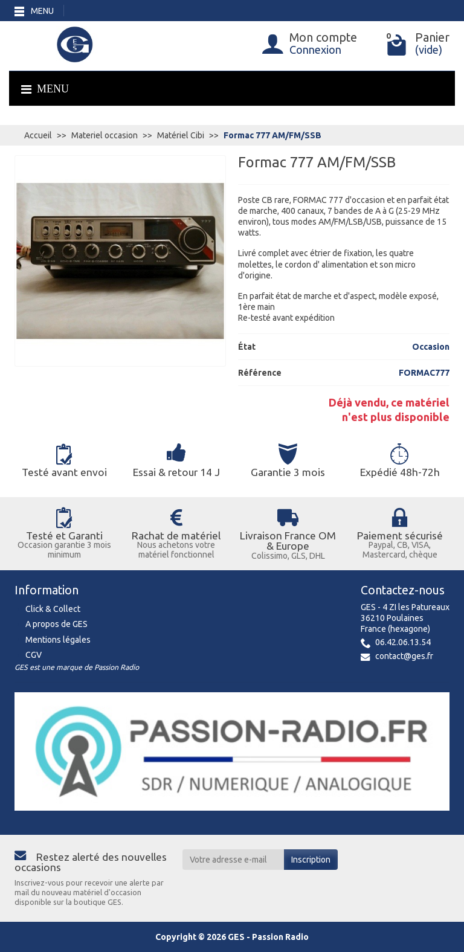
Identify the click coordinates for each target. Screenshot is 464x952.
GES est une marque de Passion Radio (76, 667)
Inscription (310, 859)
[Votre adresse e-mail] (233, 859)
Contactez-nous (403, 590)
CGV (33, 655)
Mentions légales (58, 640)
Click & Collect (52, 609)
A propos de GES (56, 624)
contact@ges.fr (404, 656)
